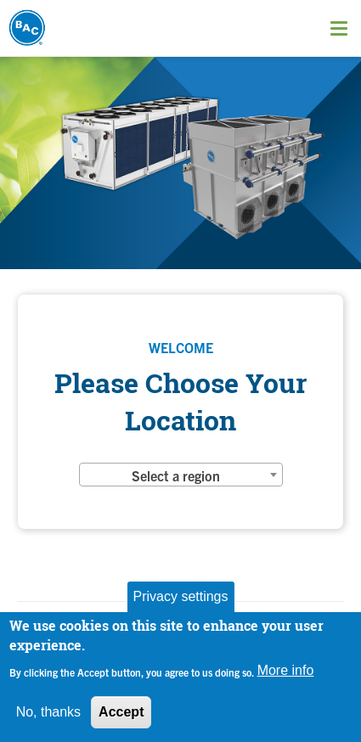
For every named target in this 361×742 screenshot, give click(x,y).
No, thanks (48, 712)
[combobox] (181, 474)
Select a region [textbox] (176, 475)
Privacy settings (180, 596)
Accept (121, 712)
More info (285, 670)
